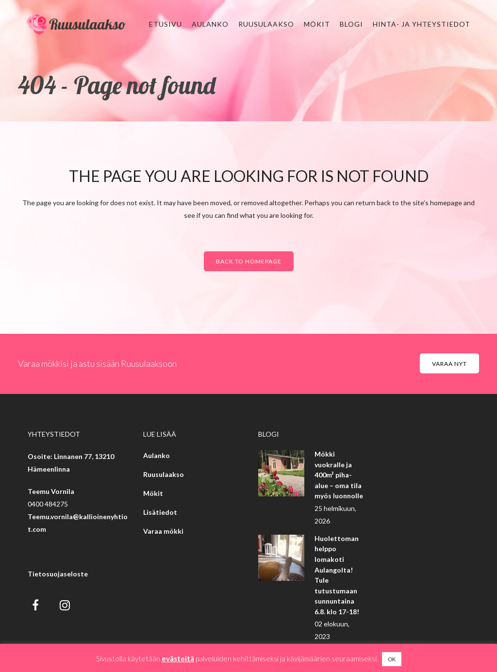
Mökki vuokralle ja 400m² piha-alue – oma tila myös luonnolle (339, 475)
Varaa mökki (163, 531)
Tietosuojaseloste (58, 574)
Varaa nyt (449, 363)
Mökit (153, 493)
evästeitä (178, 658)
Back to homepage (249, 261)
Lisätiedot (160, 512)
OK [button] (392, 659)
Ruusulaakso (163, 474)
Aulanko (156, 455)
